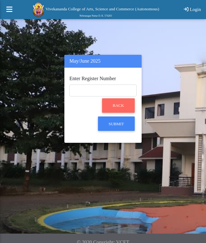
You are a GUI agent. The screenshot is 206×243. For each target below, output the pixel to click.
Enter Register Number (92, 78)
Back (118, 105)
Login (192, 11)
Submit (116, 124)
